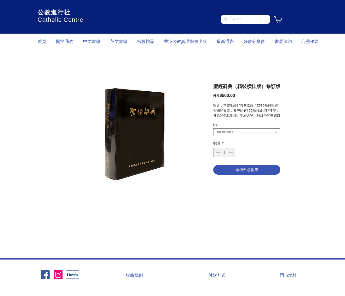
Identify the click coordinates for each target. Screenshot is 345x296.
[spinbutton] (224, 152)
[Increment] (231, 152)
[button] (278, 19)
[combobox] (246, 132)
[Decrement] (217, 152)
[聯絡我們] (134, 275)
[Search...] (245, 19)
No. (215, 125)
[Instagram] (58, 274)
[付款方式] (217, 275)
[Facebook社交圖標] (45, 274)
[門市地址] (288, 275)
